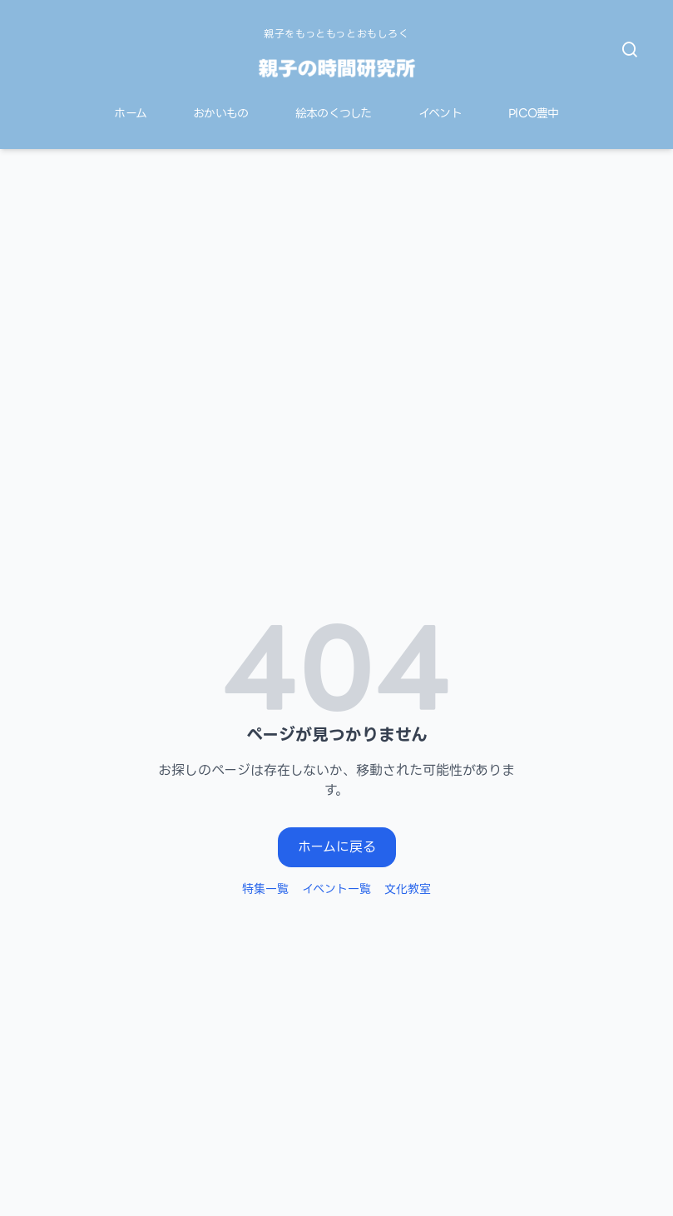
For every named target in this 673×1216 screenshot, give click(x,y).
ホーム (130, 113)
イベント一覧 (336, 889)
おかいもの (221, 113)
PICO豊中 (533, 113)
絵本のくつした (333, 113)
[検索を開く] (629, 50)
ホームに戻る (337, 846)
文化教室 (407, 889)
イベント (440, 113)
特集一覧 (265, 889)
